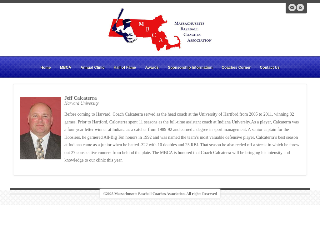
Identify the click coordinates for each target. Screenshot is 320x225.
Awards (152, 67)
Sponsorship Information (190, 67)
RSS (300, 7)
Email (292, 7)
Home (45, 67)
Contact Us (270, 67)
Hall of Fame (125, 67)
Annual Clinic (92, 67)
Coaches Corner (236, 67)
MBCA (65, 67)
